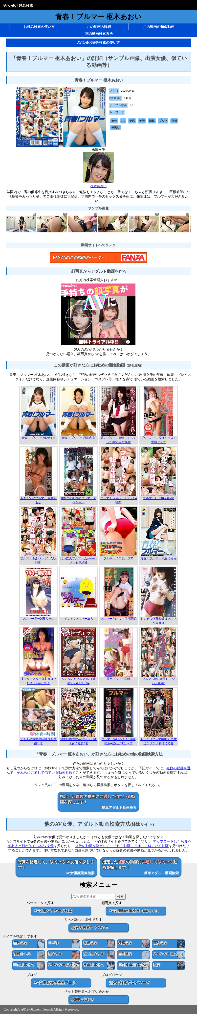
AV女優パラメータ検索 (53, 911)
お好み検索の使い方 (39, 27)
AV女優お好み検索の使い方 (98, 42)
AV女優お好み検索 (17, 5)
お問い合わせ (82, 999)
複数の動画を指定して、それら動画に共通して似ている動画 (122, 846)
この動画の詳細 (99, 27)
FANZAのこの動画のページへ (79, 257)
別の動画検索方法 (99, 34)
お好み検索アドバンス (90, 927)
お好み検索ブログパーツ (129, 982)
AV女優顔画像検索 (134, 911)
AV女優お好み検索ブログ (55, 982)
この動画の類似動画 (158, 27)
